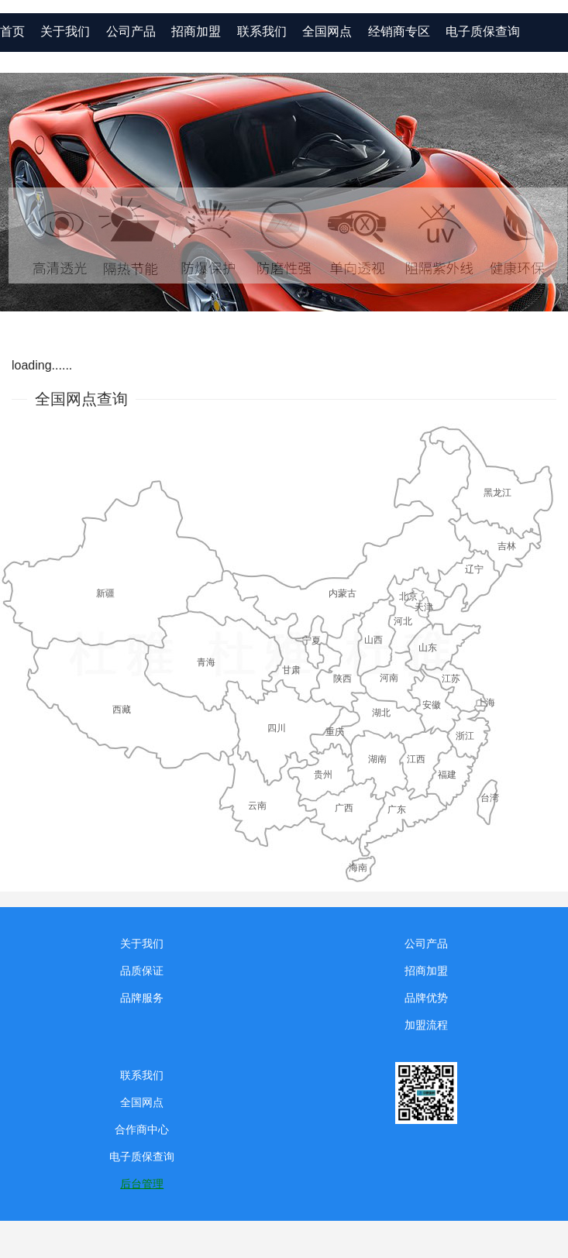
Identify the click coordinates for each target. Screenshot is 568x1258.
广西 (344, 808)
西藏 (121, 709)
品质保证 (142, 970)
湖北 (381, 712)
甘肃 (291, 670)
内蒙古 (342, 593)
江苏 (451, 678)
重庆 (334, 732)
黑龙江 (497, 492)
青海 (206, 662)
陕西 (342, 678)
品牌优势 (426, 998)
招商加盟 (426, 970)
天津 (424, 607)
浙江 (465, 735)
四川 (276, 728)
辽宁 (474, 569)
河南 (389, 677)
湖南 (377, 759)
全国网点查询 (81, 398)
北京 (408, 596)
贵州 (323, 774)
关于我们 (142, 943)
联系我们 (262, 31)
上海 (486, 702)
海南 (358, 867)
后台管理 (142, 1183)
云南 (257, 805)
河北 (403, 621)
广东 (396, 809)
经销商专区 (399, 31)
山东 (427, 647)
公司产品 (426, 943)
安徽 (431, 704)
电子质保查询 (483, 31)
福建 (447, 774)
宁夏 (311, 640)
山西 (373, 639)
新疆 (105, 593)
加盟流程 (426, 1025)
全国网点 (327, 31)
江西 (416, 759)
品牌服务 (142, 998)
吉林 (506, 546)
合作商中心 (142, 1129)
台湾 (489, 797)
